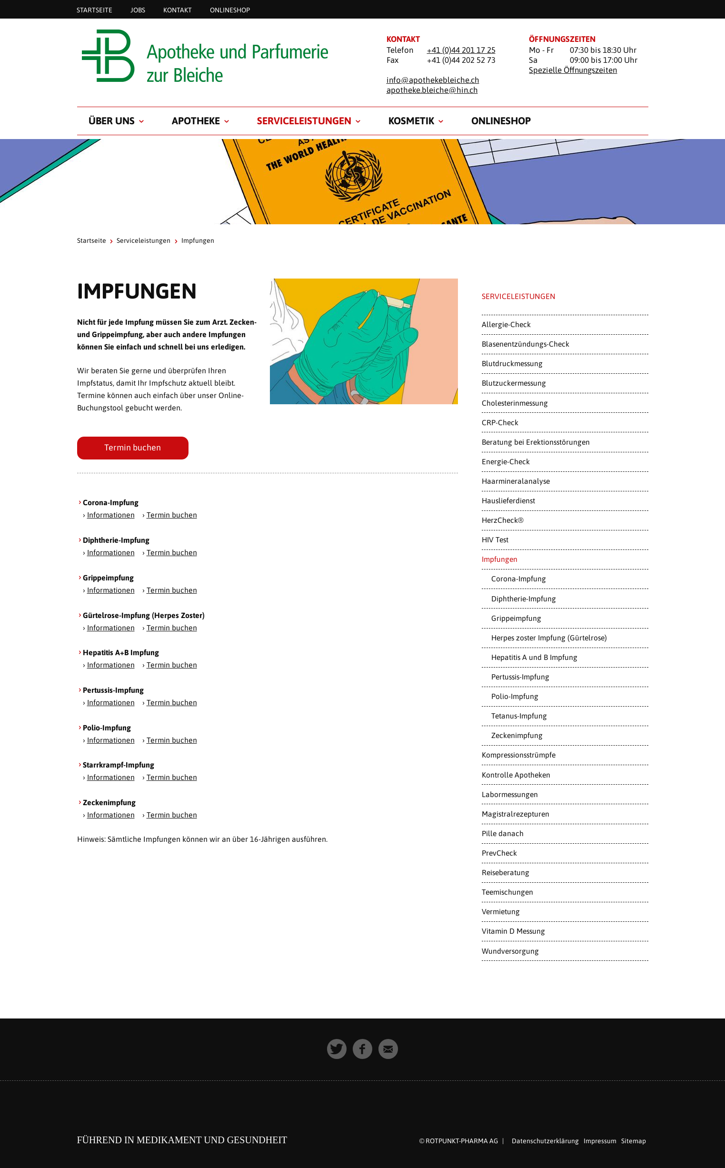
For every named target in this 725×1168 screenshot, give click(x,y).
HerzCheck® (503, 520)
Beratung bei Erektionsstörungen (536, 442)
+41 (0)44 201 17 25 (461, 50)
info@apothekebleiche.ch (433, 80)
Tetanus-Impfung (519, 715)
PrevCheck (499, 853)
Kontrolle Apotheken (516, 774)
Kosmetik (411, 120)
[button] (337, 1049)
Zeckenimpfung (517, 735)
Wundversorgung (510, 951)
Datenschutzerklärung (545, 1141)
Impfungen (499, 559)
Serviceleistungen (304, 120)
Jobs (137, 9)
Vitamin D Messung (513, 931)
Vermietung (501, 911)
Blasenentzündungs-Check (525, 343)
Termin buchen (133, 448)
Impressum (600, 1141)
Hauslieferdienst (508, 500)
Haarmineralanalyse (516, 481)
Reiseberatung (505, 872)
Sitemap (633, 1141)
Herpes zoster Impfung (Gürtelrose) (549, 637)
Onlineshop (230, 9)
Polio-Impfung (514, 696)
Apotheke (196, 120)
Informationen (111, 515)
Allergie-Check (506, 324)
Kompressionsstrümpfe (519, 754)
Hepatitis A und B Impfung (534, 657)
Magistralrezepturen (515, 813)
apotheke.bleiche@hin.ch (432, 90)
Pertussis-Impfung (520, 676)
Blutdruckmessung (512, 363)
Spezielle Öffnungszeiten (573, 70)
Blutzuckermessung (514, 383)
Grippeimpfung (516, 618)
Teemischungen (507, 892)
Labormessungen (510, 794)
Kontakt (177, 9)
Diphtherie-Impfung (523, 598)
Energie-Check (506, 461)
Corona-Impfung (518, 578)
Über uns (112, 120)
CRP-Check (500, 422)
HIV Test (495, 539)
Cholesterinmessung (515, 403)
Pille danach (503, 833)
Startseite (94, 9)
